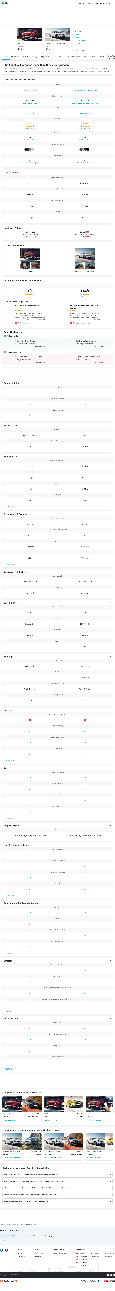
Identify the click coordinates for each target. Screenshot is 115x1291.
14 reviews (85, 297)
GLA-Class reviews (85, 129)
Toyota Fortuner (35, 1152)
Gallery (34, 57)
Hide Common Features (111, 56)
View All (8, 507)
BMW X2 (79, 38)
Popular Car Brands (8, 1236)
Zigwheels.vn (83, 1262)
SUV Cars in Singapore (31, 163)
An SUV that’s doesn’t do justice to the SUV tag (85, 307)
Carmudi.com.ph (96, 1256)
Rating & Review (45, 57)
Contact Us (21, 1256)
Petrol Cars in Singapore (31, 140)
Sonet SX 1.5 (30, 113)
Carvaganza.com (109, 1254)
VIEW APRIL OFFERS (30, 236)
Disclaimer (37, 1256)
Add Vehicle (80, 50)
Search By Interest (64, 1236)
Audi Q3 (78, 44)
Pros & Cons (57, 57)
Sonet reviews (30, 129)
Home (1, 1224)
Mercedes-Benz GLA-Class (56, 44)
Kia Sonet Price (32, 103)
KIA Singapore (30, 90)
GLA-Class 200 (85, 113)
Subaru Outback (81, 41)
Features (101, 57)
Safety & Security (89, 57)
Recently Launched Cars (28, 1236)
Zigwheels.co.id (95, 1254)
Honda (72, 1241)
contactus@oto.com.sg (59, 1254)
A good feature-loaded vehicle (27, 306)
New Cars (6, 1224)
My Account (107, 3)
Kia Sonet (21, 44)
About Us (20, 1254)
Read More (41, 319)
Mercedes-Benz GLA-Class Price (87, 103)
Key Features (15, 57)
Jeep (49, 1241)
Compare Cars (14, 1224)
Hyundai (27, 1241)
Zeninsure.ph (108, 1256)
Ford (3, 1241)
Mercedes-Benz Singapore (85, 90)
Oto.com (82, 1254)
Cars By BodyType (47, 1236)
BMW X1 (78, 34)
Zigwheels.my (84, 1259)
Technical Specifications (72, 57)
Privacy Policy (38, 1254)
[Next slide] (112, 1109)
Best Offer (26, 57)
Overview (5, 57)
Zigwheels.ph (84, 1256)
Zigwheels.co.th (84, 1265)
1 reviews (30, 297)
